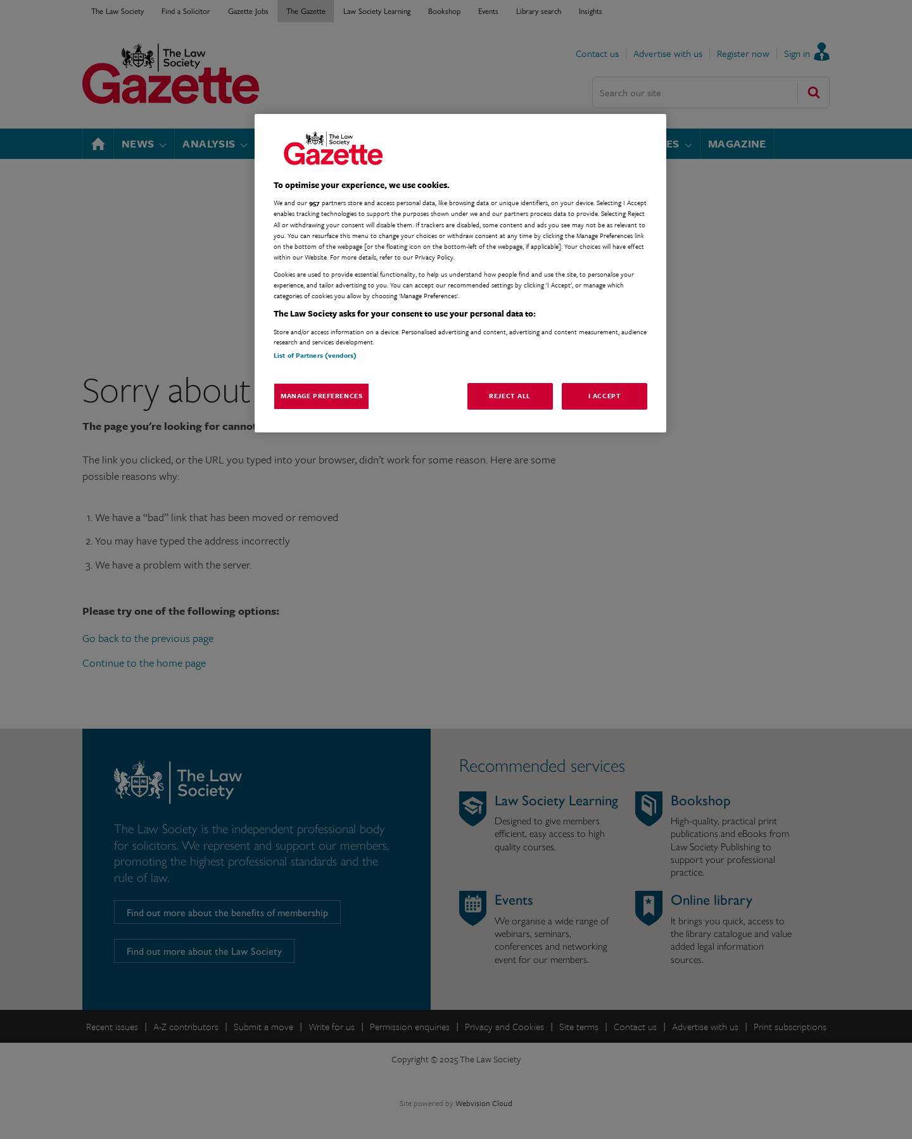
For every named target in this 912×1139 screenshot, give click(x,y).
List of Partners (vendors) (315, 355)
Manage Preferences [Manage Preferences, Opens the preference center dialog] (321, 396)
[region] (460, 273)
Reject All (510, 396)
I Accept (604, 396)
